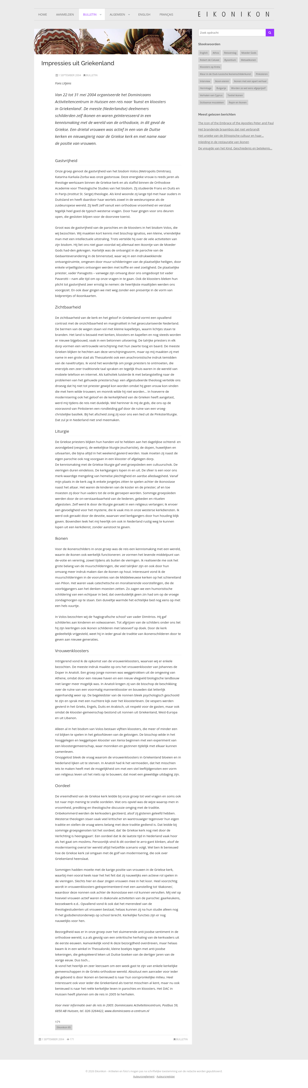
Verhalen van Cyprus (211, 95)
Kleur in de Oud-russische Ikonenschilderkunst (225, 74)
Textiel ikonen (235, 95)
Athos (216, 52)
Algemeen (117, 14)
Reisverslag (230, 52)
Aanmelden (65, 14)
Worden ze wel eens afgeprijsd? (248, 88)
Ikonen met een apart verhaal (250, 81)
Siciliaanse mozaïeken (212, 102)
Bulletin (90, 14)
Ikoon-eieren (222, 81)
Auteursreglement (143, 1076)
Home (42, 14)
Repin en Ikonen (238, 102)
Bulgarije (221, 88)
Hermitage (206, 88)
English (144, 14)
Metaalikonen (248, 59)
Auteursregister (166, 1076)
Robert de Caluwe (209, 59)
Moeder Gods (248, 52)
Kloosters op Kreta (210, 66)
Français (166, 14)
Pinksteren (262, 74)
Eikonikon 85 (64, 1027)
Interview (205, 81)
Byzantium (230, 59)
